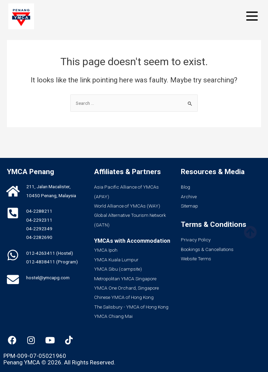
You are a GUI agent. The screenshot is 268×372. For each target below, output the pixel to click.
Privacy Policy (196, 239)
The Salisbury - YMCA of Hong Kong (131, 307)
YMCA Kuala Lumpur (116, 259)
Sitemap (189, 206)
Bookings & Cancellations (207, 249)
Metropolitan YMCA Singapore (125, 278)
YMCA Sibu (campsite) (118, 269)
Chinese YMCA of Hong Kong (124, 297)
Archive (189, 196)
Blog (185, 187)
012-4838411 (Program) (52, 261)
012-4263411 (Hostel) (49, 253)
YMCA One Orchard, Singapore (126, 288)
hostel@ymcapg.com (48, 277)
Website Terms (196, 258)
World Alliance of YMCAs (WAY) (127, 206)
